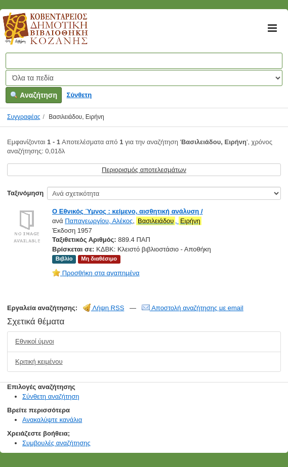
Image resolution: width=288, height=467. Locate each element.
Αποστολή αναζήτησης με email (192, 308)
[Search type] (144, 78)
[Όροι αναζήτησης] (144, 61)
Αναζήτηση (33, 95)
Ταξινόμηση (25, 193)
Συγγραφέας (23, 116)
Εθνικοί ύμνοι (34, 341)
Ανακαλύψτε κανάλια (52, 419)
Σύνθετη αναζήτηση (50, 396)
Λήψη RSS (104, 308)
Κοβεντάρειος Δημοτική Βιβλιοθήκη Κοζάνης (36, 34)
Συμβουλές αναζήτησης (56, 443)
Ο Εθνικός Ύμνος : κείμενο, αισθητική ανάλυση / (127, 211)
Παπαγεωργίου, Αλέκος (99, 221)
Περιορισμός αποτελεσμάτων (144, 170)
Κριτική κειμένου (39, 361)
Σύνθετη (79, 95)
